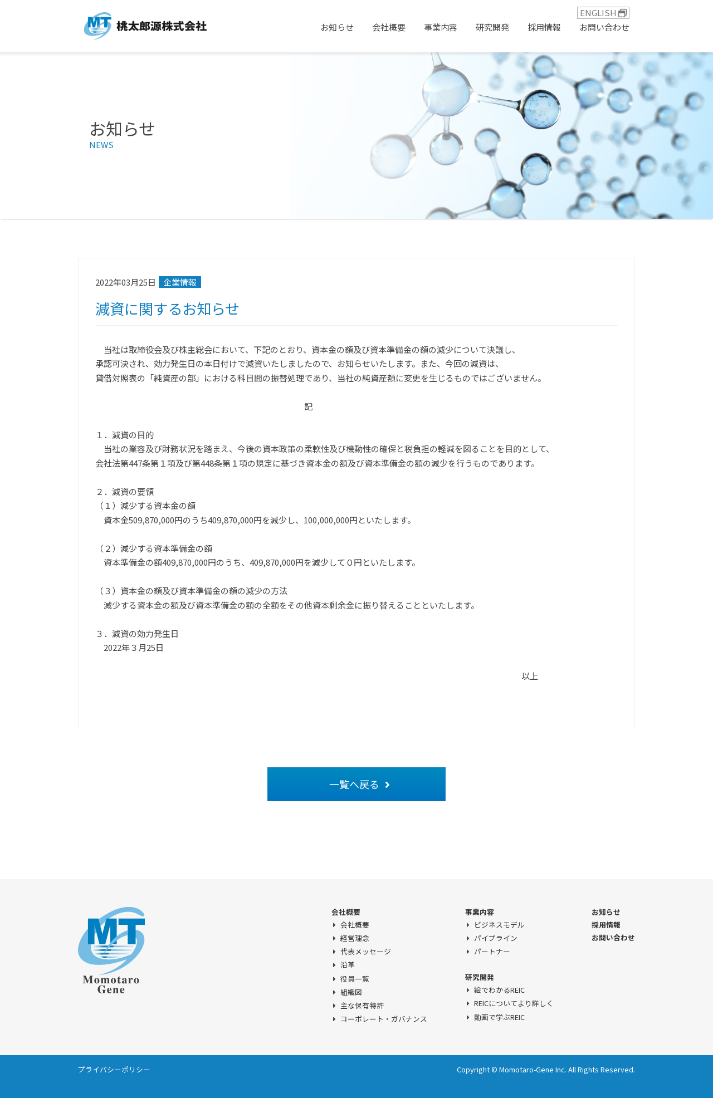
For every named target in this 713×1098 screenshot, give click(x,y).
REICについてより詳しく (514, 1003)
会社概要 (389, 27)
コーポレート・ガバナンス (383, 1019)
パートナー (492, 952)
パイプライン (495, 938)
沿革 (347, 965)
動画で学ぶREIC (499, 1017)
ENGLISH (603, 12)
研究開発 (492, 27)
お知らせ (337, 27)
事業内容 (440, 27)
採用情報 (544, 27)
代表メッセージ (365, 952)
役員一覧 (354, 979)
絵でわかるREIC (499, 990)
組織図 (351, 992)
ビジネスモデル (499, 925)
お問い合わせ (604, 27)
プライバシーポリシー (114, 1069)
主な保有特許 (362, 1006)
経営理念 (354, 938)
